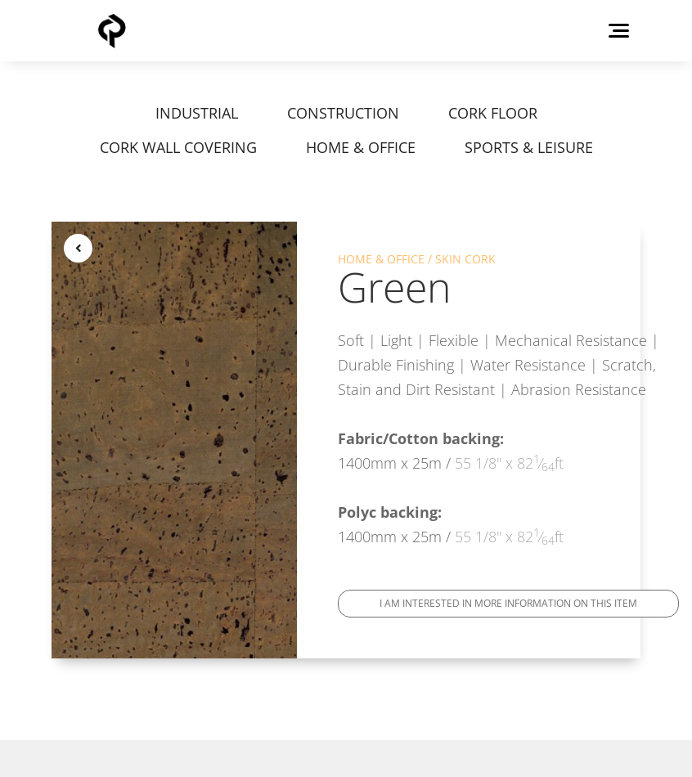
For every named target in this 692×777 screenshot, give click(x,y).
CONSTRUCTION (343, 113)
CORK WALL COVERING (178, 147)
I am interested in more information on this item (508, 603)
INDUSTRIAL (196, 113)
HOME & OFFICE (361, 147)
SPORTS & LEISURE (529, 147)
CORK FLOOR (492, 113)
